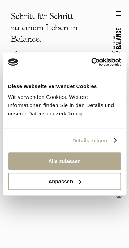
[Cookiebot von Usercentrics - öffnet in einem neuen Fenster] (92, 62)
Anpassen (64, 181)
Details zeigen (89, 140)
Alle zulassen (64, 161)
